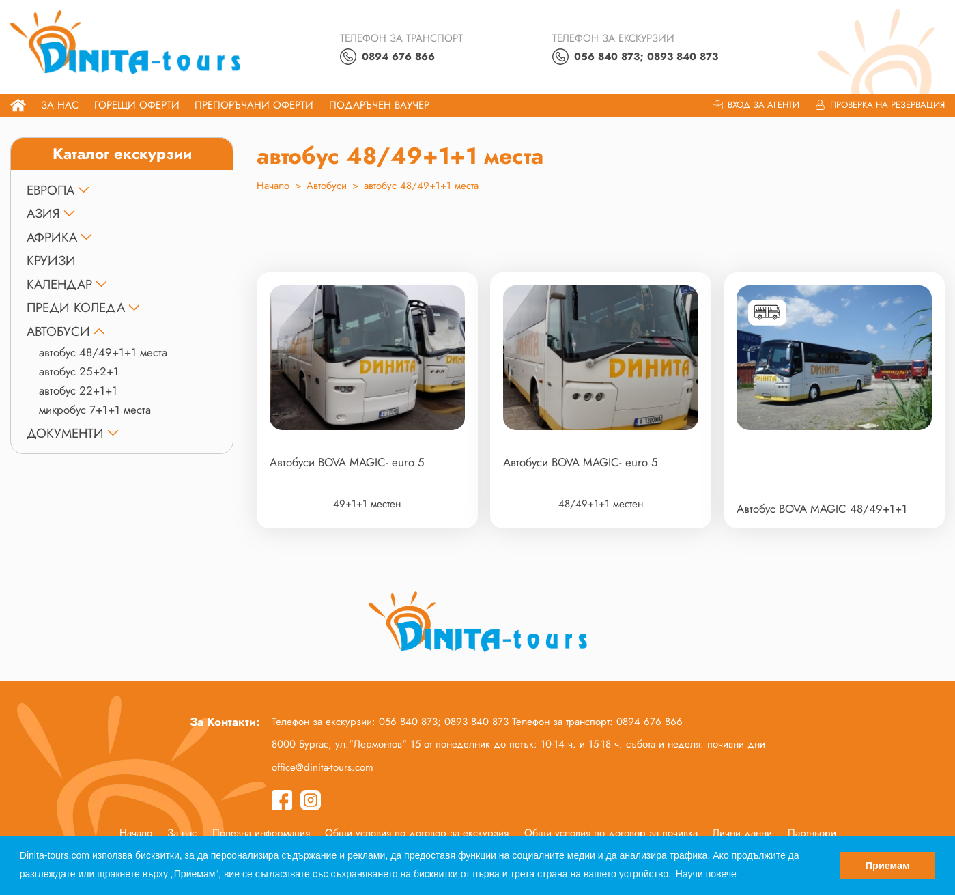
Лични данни (742, 832)
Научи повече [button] (706, 873)
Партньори (812, 832)
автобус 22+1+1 (78, 390)
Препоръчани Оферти (254, 105)
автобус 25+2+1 (79, 371)
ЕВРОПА (50, 190)
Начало (273, 185)
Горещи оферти (137, 105)
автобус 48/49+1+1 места (103, 352)
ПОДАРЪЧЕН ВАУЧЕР (379, 105)
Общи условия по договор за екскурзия (417, 832)
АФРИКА (52, 237)
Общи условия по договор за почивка (611, 832)
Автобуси (58, 331)
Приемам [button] (888, 865)
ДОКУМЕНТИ (65, 433)
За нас (60, 105)
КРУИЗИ (51, 260)
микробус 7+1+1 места (95, 409)
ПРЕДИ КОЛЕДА (76, 307)
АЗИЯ (43, 213)
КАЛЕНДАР (59, 284)
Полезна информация (261, 832)
